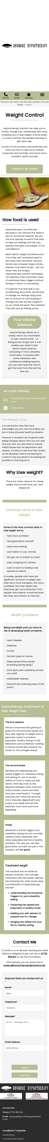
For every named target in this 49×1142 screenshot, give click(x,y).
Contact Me (8, 1110)
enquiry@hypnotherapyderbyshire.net (27, 400)
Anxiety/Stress (9, 1137)
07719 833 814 (16, 1114)
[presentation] (24, 1060)
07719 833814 (17, 408)
